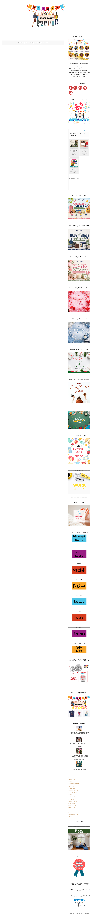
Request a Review (72, 781)
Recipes (70, 794)
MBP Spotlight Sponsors (74, 790)
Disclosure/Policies (72, 785)
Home (69, 777)
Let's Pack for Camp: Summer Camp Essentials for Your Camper (79, 768)
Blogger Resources (73, 788)
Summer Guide (72, 807)
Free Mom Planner (72, 796)
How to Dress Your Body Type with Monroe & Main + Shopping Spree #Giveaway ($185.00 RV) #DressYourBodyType (79, 757)
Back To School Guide (73, 798)
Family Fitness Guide (73, 814)
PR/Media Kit (71, 787)
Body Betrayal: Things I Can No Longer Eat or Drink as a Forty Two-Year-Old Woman (79, 745)
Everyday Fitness (72, 799)
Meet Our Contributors (73, 783)
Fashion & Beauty (72, 801)
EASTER (70, 816)
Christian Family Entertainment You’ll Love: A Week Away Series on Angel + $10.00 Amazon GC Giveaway (79, 734)
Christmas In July (72, 805)
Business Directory (72, 792)
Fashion (70, 811)
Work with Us (71, 779)
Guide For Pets (72, 803)
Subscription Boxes (73, 809)
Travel (69, 812)
